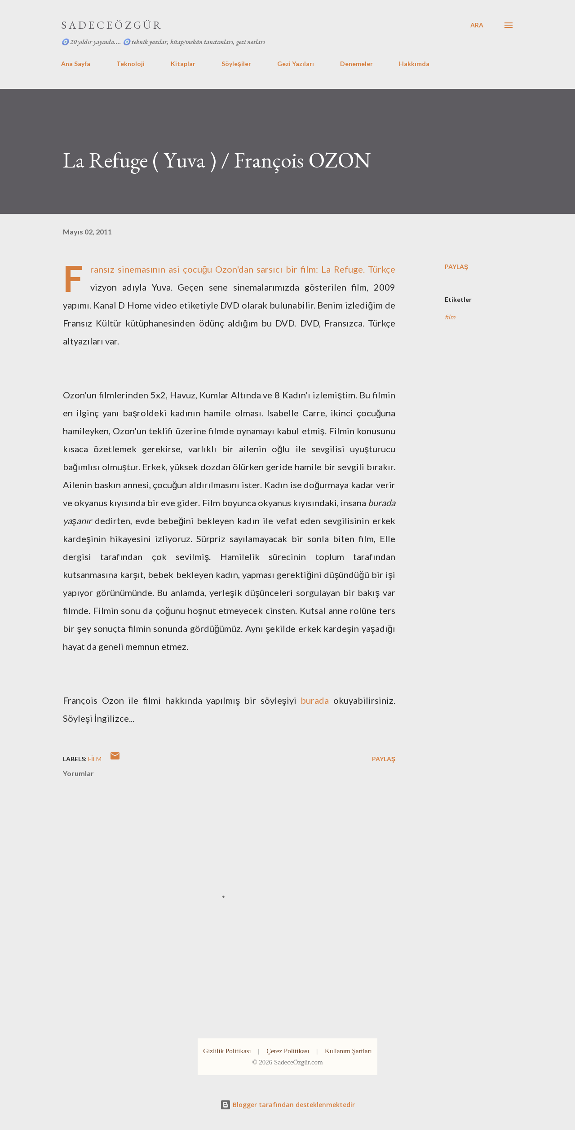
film (450, 317)
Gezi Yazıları (295, 63)
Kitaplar (183, 63)
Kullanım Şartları (348, 1051)
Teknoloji (130, 63)
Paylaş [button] (456, 266)
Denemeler (356, 63)
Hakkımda (414, 63)
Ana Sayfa (75, 63)
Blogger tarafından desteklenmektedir (287, 1104)
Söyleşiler (236, 63)
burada (315, 700)
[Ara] (476, 25)
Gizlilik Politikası (227, 1051)
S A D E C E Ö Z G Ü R (111, 25)
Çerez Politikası (287, 1051)
